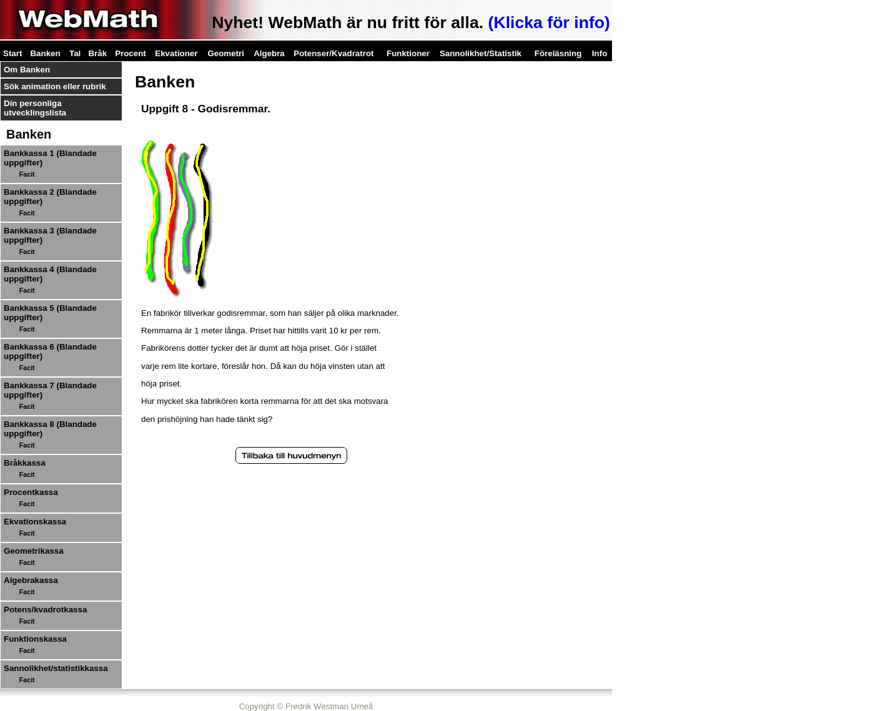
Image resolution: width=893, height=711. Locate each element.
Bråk (97, 53)
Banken (45, 53)
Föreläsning (558, 53)
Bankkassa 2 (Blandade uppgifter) (50, 196)
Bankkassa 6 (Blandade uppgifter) (50, 351)
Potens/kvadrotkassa (45, 609)
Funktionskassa (35, 639)
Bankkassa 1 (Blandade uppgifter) (50, 158)
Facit (27, 174)
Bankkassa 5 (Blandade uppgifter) (50, 312)
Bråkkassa (25, 463)
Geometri (225, 53)
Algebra (269, 53)
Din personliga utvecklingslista (35, 108)
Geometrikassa (34, 551)
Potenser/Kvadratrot (333, 53)
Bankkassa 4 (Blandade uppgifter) (50, 274)
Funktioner (408, 53)
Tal (75, 53)
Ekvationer (176, 53)
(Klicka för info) (549, 22)
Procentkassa (31, 492)
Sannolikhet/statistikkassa (56, 668)
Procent (130, 53)
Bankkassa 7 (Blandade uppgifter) (50, 390)
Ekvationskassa (35, 521)
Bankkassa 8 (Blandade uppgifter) (50, 428)
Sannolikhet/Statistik (480, 53)
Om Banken (27, 69)
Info (599, 53)
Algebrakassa (31, 580)
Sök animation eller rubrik (55, 86)
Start (12, 53)
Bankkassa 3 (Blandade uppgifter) (50, 235)
